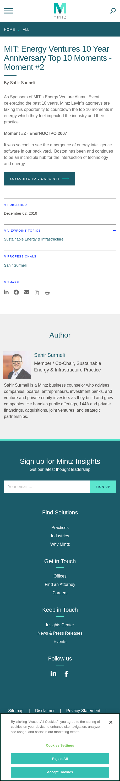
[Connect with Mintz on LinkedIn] (53, 676)
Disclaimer (45, 710)
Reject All (60, 759)
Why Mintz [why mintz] (60, 544)
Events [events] (60, 641)
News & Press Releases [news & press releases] (60, 633)
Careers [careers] (60, 593)
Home (9, 29)
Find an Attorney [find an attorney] (60, 584)
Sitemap (16, 710)
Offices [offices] (60, 576)
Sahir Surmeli (22, 83)
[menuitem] (11, 29)
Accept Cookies (60, 772)
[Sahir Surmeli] (17, 365)
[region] (60, 747)
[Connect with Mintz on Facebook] (66, 676)
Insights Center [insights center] (60, 625)
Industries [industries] (60, 536)
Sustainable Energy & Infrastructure (33, 239)
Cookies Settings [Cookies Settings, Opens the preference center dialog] (60, 745)
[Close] (111, 722)
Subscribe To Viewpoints (39, 178)
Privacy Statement (83, 710)
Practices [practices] (60, 527)
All (26, 29)
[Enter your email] (60, 486)
